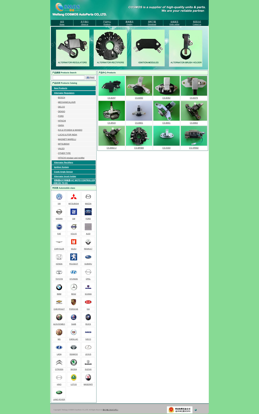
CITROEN (59, 369)
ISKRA (61, 125)
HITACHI (62, 121)
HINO (59, 384)
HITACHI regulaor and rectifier (71, 158)
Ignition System (61, 167)
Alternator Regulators (64, 93)
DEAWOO (74, 354)
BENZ (73, 294)
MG (59, 339)
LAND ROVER (59, 399)
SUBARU (88, 264)
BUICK (88, 324)
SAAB (73, 324)
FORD (61, 116)
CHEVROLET (59, 309)
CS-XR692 (194, 148)
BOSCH (61, 98)
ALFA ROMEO (59, 324)
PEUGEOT (73, 264)
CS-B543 (112, 123)
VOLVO (74, 234)
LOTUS (74, 384)
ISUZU (73, 249)
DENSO (61, 111)
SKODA (74, 369)
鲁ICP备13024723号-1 (110, 410)
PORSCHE (73, 309)
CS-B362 (166, 98)
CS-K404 (166, 148)
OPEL (88, 279)
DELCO (61, 107)
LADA (59, 354)
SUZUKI (88, 369)
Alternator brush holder (65, 176)
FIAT (59, 234)
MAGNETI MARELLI (67, 139)
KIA (88, 309)
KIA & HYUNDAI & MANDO (70, 130)
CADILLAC (73, 339)
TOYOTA (59, 279)
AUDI (88, 234)
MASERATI (88, 384)
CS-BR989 (139, 148)
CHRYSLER (59, 249)
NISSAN (59, 219)
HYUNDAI (74, 279)
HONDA (59, 264)
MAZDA (88, 204)
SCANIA (88, 294)
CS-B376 (194, 98)
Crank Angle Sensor (63, 172)
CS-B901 (139, 123)
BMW (59, 294)
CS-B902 (194, 123)
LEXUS (88, 354)
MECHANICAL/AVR (66, 102)
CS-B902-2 (111, 148)
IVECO (88, 339)
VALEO (61, 148)
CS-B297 (112, 98)
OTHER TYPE (64, 153)
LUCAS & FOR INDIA (67, 135)
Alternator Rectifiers (63, 162)
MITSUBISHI (63, 144)
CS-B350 (139, 98)
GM (73, 219)
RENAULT (88, 249)
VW (59, 204)
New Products (60, 88)
